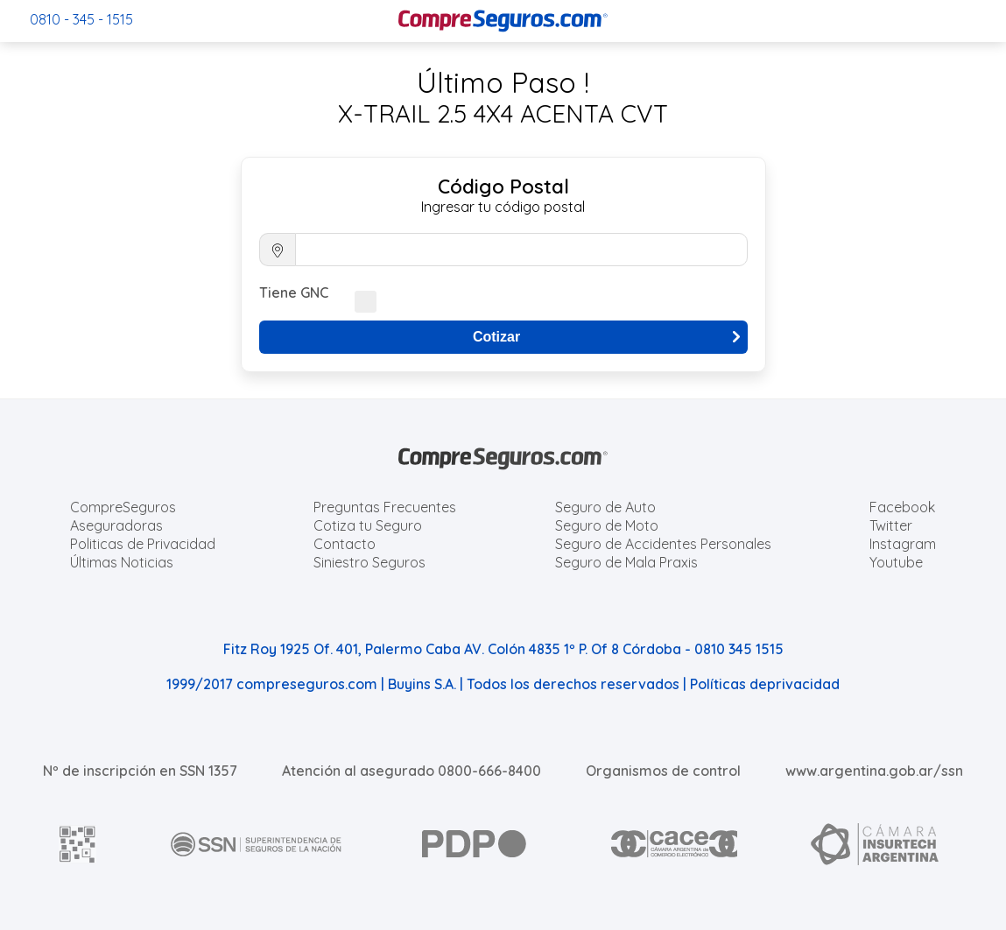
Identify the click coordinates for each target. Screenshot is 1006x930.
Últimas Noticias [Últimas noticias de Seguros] (121, 562)
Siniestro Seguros (369, 562)
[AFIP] (78, 844)
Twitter (890, 525)
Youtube (896, 562)
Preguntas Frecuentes (384, 507)
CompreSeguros (123, 507)
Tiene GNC (293, 292)
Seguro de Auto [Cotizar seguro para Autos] (605, 507)
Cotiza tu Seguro (367, 525)
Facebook (902, 507)
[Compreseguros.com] (503, 21)
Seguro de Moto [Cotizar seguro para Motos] (606, 525)
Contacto (344, 544)
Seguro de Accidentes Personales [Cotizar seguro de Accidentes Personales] (663, 544)
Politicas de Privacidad (142, 544)
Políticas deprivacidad (765, 684)
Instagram (902, 544)
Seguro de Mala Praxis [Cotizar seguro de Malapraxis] (626, 562)
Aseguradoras (116, 525)
